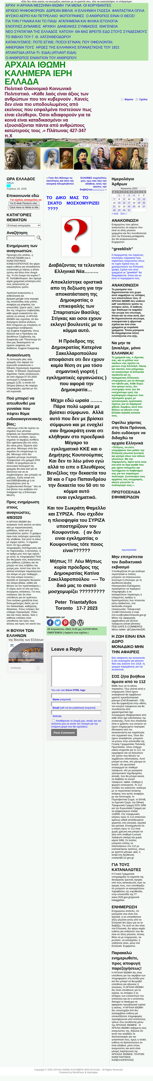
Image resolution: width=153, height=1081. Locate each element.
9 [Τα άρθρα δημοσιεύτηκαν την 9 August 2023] (124, 199)
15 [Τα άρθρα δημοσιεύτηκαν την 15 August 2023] (119, 203)
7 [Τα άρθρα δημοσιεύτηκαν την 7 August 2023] (114, 199)
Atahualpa (92, 1072)
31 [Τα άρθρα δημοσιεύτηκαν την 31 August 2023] (129, 210)
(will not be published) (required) (74, 713)
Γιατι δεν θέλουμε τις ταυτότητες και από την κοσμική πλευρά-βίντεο (60, 180)
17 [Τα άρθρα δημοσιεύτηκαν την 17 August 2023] (129, 203)
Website (57, 721)
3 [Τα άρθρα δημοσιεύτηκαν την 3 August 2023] (129, 195)
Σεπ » (123, 213)
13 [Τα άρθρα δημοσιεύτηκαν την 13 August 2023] (144, 199)
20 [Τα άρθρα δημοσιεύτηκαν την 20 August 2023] (144, 203)
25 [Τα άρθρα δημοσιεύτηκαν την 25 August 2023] (134, 206)
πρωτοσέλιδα (129, 549)
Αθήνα (10, 182)
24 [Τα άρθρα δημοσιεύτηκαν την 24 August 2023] (129, 206)
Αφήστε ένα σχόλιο (75, 632)
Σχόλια (143, 99)
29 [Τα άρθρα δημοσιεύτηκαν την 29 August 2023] (119, 210)
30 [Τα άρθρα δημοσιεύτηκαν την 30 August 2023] (124, 210)
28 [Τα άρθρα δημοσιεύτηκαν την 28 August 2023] (114, 210)
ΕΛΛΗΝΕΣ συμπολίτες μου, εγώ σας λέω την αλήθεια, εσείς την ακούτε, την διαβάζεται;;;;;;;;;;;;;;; (93, 183)
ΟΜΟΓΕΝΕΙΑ (54, 632)
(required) (62, 705)
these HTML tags (75, 695)
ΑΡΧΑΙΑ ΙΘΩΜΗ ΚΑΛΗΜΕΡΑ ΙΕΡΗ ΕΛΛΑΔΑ (38, 73)
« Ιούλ (115, 213)
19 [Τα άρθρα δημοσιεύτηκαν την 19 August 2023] (139, 203)
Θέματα (128, 99)
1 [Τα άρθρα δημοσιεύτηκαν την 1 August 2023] (119, 195)
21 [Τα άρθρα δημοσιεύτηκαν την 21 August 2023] (114, 206)
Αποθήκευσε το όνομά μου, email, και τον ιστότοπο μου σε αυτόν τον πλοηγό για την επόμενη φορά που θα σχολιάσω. (76, 729)
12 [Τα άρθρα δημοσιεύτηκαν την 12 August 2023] (139, 199)
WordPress (78, 1072)
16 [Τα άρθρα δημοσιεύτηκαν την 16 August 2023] (124, 203)
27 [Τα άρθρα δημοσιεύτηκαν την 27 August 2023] (144, 206)
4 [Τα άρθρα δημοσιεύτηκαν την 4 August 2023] (134, 195)
